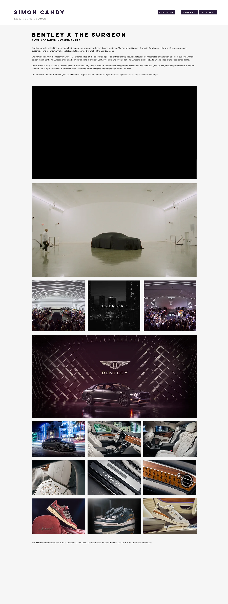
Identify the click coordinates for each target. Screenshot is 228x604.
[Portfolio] (166, 12)
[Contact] (208, 12)
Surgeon (135, 48)
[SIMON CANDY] (56, 12)
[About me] (189, 12)
